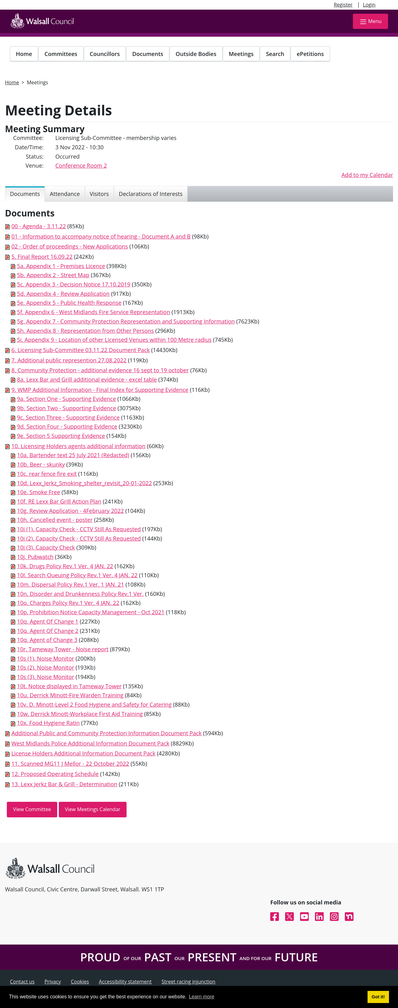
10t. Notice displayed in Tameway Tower (69, 686)
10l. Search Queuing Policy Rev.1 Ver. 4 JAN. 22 (77, 575)
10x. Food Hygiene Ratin (48, 723)
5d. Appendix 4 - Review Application (63, 293)
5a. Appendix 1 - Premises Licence (61, 266)
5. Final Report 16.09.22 (42, 256)
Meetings (241, 54)
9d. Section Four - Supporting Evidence (67, 426)
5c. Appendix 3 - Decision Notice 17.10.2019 (74, 284)
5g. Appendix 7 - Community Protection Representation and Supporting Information (126, 321)
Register (343, 4)
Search (275, 54)
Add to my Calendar (367, 175)
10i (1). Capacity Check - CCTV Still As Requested (79, 529)
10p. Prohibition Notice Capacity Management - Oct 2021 (90, 612)
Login (369, 4)
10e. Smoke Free (38, 492)
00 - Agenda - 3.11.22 (39, 226)
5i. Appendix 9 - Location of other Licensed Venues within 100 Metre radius (114, 339)
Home (24, 54)
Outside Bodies (196, 54)
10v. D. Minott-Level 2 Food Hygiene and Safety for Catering (94, 704)
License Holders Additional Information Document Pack (83, 753)
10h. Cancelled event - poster (55, 519)
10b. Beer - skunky (41, 464)
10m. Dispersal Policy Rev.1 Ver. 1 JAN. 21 (70, 584)
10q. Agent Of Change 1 (47, 621)
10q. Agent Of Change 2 (47, 630)
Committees (60, 54)
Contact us (22, 981)
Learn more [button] (201, 996)
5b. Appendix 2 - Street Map (53, 275)
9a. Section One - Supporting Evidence (66, 398)
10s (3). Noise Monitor (45, 677)
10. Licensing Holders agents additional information (79, 446)
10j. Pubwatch (35, 556)
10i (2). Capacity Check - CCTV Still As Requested (79, 538)
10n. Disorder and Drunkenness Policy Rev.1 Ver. (80, 593)
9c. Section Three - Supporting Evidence (68, 417)
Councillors (105, 54)
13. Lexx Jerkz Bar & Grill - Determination (65, 784)
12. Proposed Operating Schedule (55, 774)
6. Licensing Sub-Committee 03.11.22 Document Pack (81, 350)
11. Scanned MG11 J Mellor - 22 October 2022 (70, 763)
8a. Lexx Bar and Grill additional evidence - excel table (87, 379)
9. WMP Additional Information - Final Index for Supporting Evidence (100, 389)
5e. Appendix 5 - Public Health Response (69, 302)
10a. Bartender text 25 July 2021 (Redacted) (73, 455)
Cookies (80, 981)
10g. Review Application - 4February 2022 (70, 510)
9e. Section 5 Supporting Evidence (61, 435)
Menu (370, 22)
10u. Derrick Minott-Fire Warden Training (70, 695)
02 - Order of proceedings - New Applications (70, 246)
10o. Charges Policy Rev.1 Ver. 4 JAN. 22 (68, 602)
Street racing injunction (188, 981)
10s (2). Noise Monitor (45, 667)
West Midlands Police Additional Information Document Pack (90, 743)
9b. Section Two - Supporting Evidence (66, 408)
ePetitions (310, 54)
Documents (147, 54)
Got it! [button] (378, 996)
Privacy (52, 981)
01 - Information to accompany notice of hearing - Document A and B (101, 236)
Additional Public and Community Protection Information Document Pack (107, 733)
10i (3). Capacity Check (46, 547)
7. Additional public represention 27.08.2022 (69, 360)
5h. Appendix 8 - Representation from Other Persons (85, 330)
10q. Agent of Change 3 (47, 639)
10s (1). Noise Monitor (45, 658)
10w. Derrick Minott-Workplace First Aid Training (80, 714)
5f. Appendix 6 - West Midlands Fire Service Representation (93, 312)
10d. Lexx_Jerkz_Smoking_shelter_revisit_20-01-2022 (84, 483)
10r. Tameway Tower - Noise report (63, 649)
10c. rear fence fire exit (47, 473)
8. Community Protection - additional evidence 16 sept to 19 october (100, 370)
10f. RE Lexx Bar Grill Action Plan (59, 501)
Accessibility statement (125, 981)
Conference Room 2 (81, 165)
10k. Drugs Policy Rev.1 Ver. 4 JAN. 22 (65, 566)
